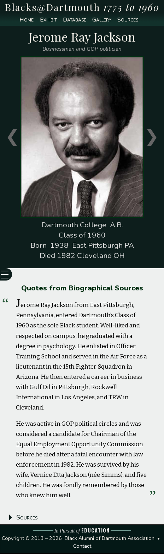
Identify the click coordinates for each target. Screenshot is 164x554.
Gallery (102, 20)
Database (74, 20)
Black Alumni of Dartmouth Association (109, 538)
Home (26, 20)
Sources (128, 20)
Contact (82, 546)
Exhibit (48, 20)
